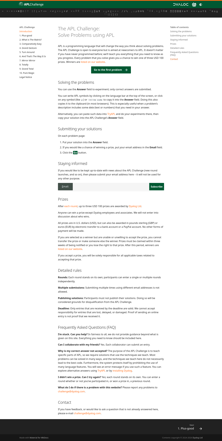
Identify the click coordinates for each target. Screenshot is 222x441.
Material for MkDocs (39, 437)
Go (75, 152)
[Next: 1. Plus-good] (188, 427)
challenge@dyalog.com (71, 391)
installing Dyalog (122, 370)
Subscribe (156, 186)
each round (70, 206)
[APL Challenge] (30, 4)
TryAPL (111, 114)
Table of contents (179, 27)
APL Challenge (27, 27)
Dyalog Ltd (135, 206)
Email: (65, 186)
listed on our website (93, 62)
